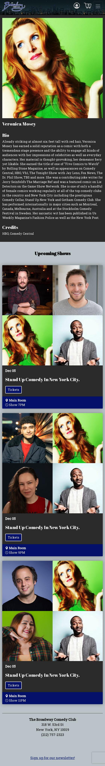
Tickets (13, 390)
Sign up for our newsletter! (52, 758)
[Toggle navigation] (98, 6)
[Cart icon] (87, 5)
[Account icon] (76, 5)
